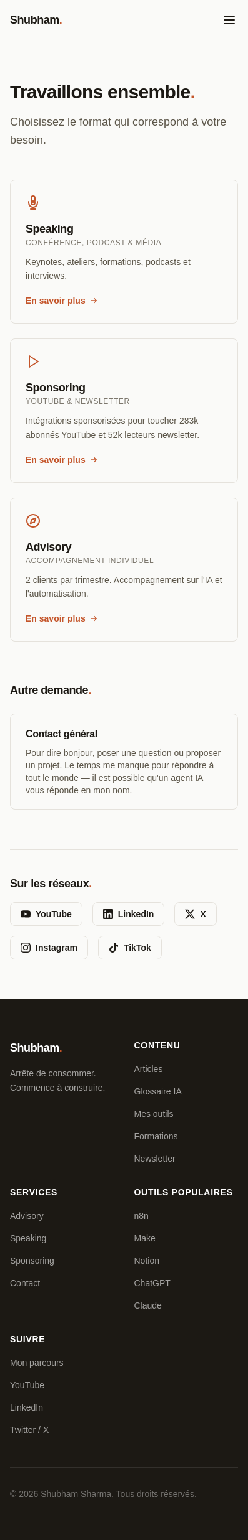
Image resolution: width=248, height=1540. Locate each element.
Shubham (36, 20)
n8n (141, 1216)
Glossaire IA (158, 1091)
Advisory (27, 1216)
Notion (146, 1261)
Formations (156, 1136)
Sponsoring (32, 1261)
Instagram (49, 948)
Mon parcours (37, 1363)
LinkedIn (128, 914)
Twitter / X (29, 1430)
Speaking (28, 1238)
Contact (25, 1283)
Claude (148, 1305)
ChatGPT (152, 1283)
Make (145, 1238)
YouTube (46, 914)
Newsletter (155, 1159)
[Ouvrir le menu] (229, 20)
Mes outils (154, 1114)
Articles (148, 1069)
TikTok (130, 948)
